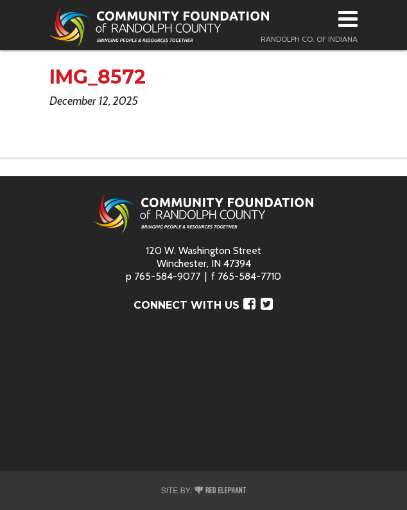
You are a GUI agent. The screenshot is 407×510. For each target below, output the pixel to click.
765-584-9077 (167, 276)
